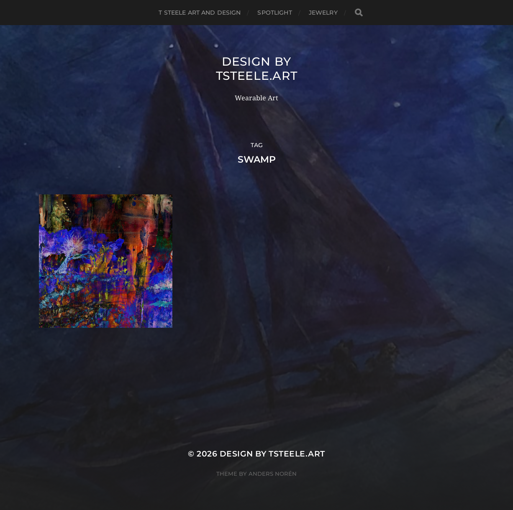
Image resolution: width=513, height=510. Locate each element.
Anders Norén (273, 473)
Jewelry (323, 12)
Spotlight (274, 12)
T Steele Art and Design (200, 12)
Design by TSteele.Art (257, 68)
